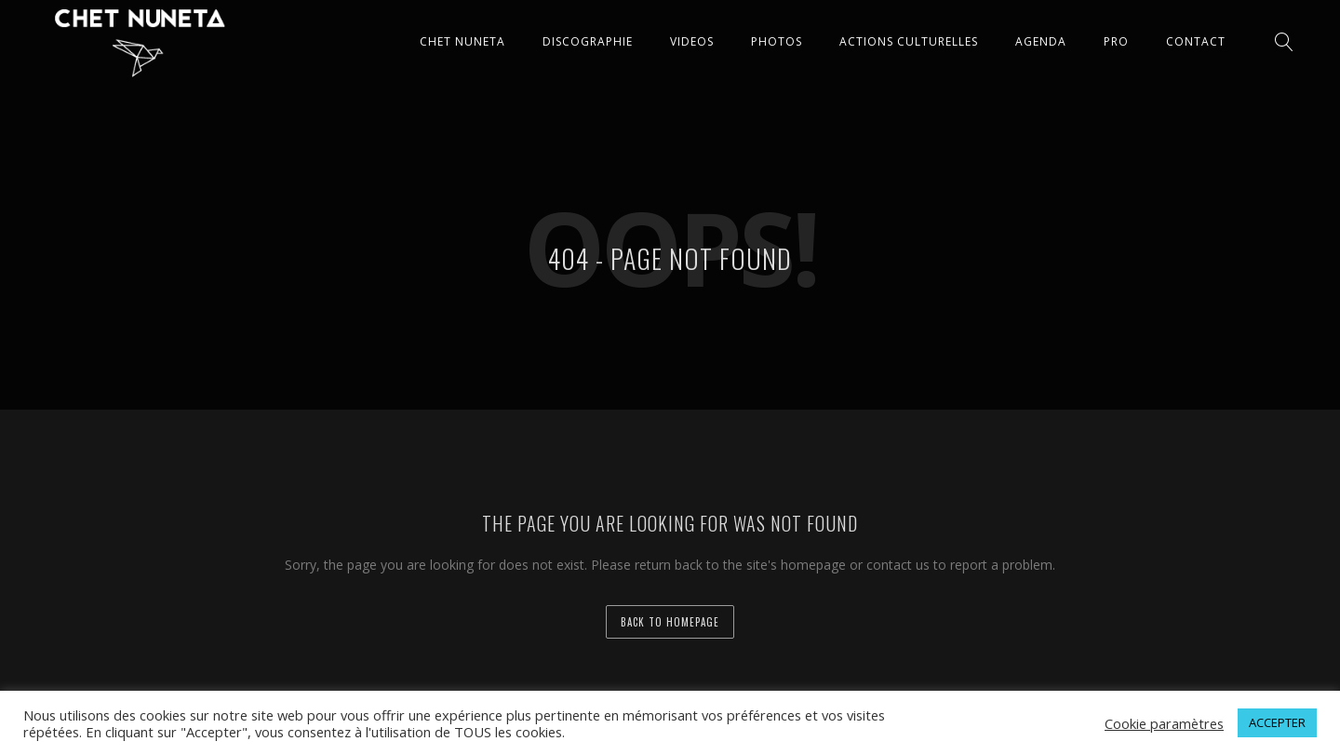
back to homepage (670, 621)
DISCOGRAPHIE (588, 41)
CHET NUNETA (462, 41)
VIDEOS (692, 41)
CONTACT (1196, 41)
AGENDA (1040, 41)
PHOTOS (776, 41)
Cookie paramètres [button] (1164, 723)
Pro (1116, 41)
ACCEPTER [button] (1277, 722)
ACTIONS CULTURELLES (908, 41)
